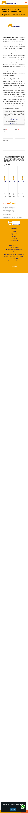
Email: (17, 129)
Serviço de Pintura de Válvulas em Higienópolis (14, 705)
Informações (14, 780)
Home (14, 771)
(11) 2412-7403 (14, 119)
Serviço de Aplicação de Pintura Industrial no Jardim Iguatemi (14, 226)
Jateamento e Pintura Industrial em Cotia (14, 289)
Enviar (14, 153)
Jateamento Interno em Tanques (9, 757)
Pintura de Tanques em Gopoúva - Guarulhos (14, 577)
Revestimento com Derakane (8, 750)
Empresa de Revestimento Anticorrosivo (10, 756)
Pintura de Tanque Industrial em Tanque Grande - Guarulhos (14, 481)
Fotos (14, 777)
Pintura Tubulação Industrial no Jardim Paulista (14, 258)
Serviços (14, 775)
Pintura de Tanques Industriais (8, 747)
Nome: (5, 129)
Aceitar (13, 809)
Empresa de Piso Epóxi (7, 754)
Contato (14, 778)
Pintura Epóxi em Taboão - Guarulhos (14, 512)
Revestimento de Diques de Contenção (10, 752)
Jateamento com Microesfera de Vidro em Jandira (14, 385)
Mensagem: (6, 140)
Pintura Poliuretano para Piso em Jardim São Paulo (14, 641)
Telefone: (5, 135)
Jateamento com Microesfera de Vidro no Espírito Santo (14, 545)
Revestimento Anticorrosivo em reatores (10, 749)
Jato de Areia (19, 757)
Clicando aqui (14, 123)
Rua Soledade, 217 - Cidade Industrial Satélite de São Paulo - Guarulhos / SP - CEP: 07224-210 (14, 796)
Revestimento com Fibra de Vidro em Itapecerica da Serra (14, 354)
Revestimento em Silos (7, 753)
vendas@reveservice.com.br (15, 789)
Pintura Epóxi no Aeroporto (14, 449)
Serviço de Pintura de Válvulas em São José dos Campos (14, 417)
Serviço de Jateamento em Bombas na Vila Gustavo (14, 194)
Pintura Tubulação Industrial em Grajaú (14, 736)
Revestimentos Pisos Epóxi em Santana (14, 608)
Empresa (14, 773)
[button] (26, 2)
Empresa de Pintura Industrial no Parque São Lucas (14, 322)
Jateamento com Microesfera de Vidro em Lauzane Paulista (14, 673)
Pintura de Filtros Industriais (18, 753)
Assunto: (17, 135)
